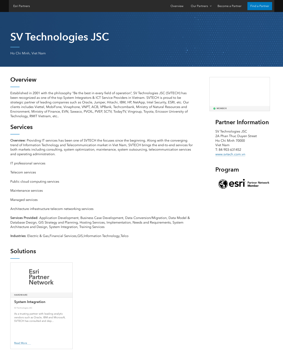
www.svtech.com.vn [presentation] (230, 154)
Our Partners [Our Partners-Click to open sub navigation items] (199, 6)
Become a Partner (230, 6)
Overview (177, 6)
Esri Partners (21, 6)
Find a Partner (259, 6)
